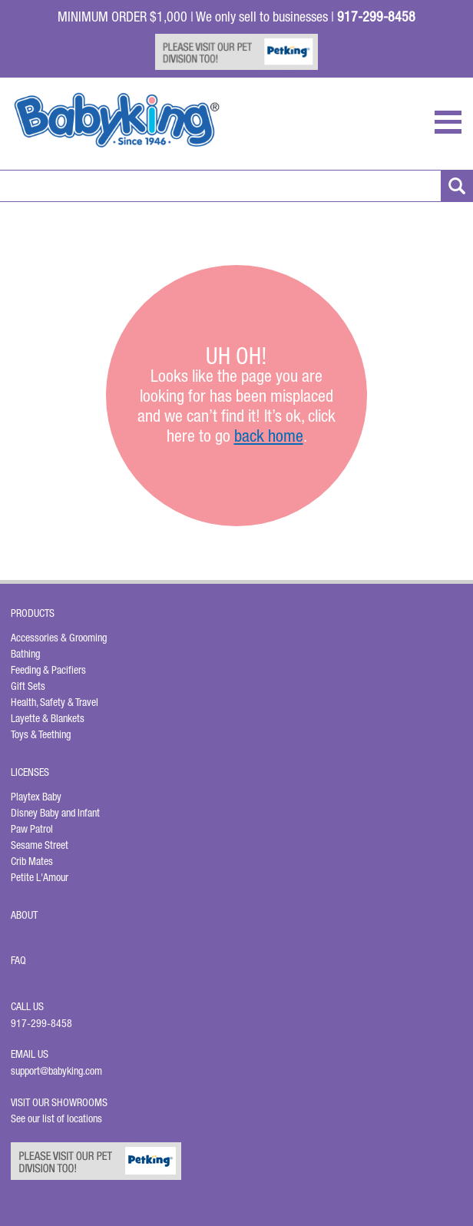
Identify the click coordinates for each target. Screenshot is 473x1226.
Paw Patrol (32, 829)
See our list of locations (56, 1118)
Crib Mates (32, 861)
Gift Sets (28, 686)
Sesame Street (39, 845)
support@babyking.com (56, 1071)
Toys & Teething (41, 734)
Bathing (25, 654)
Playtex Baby (36, 796)
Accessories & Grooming (59, 637)
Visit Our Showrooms (61, 1102)
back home (268, 436)
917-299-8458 (41, 1023)
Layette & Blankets (47, 718)
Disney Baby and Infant (55, 813)
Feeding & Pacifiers (48, 670)
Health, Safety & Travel (54, 702)
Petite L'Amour (39, 877)
